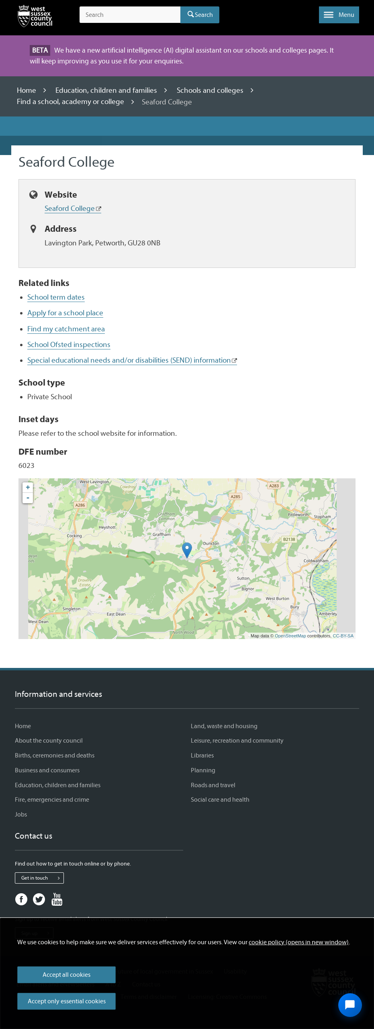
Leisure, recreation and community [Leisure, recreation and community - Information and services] (237, 740)
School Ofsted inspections (68, 344)
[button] (339, 14)
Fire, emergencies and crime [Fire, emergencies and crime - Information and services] (52, 799)
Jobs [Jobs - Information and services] (21, 814)
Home (27, 90)
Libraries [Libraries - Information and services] (202, 755)
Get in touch (42, 878)
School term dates (56, 297)
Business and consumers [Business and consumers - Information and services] (47, 770)
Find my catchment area (66, 329)
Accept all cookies (66, 974)
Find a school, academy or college (71, 102)
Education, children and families (107, 90)
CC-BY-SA (343, 635)
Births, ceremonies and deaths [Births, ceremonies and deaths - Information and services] (54, 755)
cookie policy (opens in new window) (299, 942)
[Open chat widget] (350, 1005)
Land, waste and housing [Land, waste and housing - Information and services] (224, 726)
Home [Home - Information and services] (23, 726)
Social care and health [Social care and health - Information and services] (220, 799)
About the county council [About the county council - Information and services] (49, 740)
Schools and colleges (211, 90)
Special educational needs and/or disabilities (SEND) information (129, 360)
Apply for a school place (65, 312)
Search (204, 14)
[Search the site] (130, 14)
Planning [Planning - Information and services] (203, 770)
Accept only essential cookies (67, 1001)
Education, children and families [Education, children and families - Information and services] (57, 785)
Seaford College (70, 208)
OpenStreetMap (290, 635)
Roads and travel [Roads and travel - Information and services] (213, 785)
